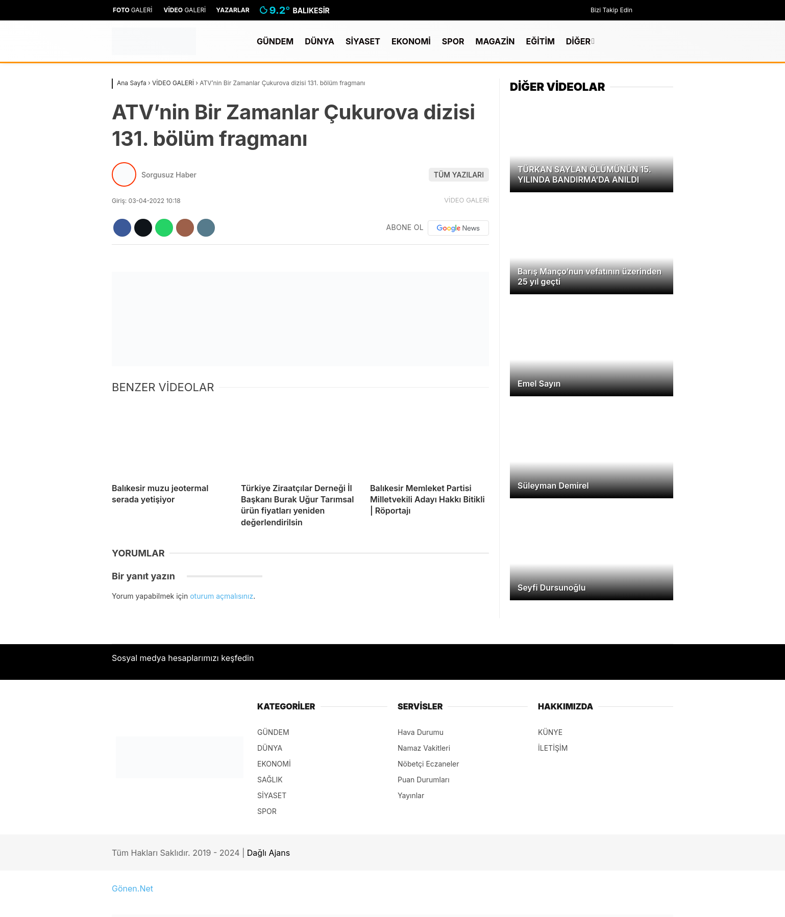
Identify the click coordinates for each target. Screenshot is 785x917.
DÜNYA (319, 41)
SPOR (453, 41)
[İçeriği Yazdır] (206, 228)
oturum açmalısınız (221, 596)
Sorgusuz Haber (169, 174)
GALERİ (132, 10)
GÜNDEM (275, 41)
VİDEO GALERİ (466, 200)
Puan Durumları (424, 779)
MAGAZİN (495, 41)
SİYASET (363, 41)
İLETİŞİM (553, 748)
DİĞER (578, 41)
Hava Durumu (421, 732)
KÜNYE (550, 732)
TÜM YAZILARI (459, 174)
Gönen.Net (132, 888)
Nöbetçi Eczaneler (428, 763)
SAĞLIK (270, 779)
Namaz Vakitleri (424, 748)
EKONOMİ (411, 41)
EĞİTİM (540, 41)
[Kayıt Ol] (651, 41)
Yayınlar (411, 795)
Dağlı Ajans (268, 853)
